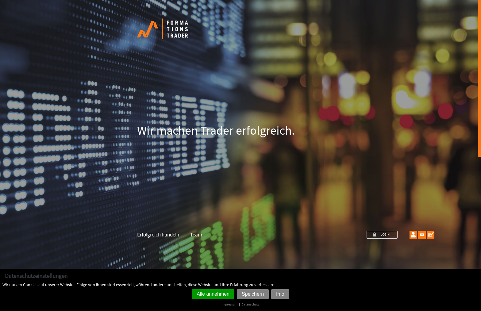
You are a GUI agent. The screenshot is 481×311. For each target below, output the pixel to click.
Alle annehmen (213, 294)
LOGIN (385, 234)
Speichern (253, 294)
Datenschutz (250, 304)
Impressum (229, 304)
